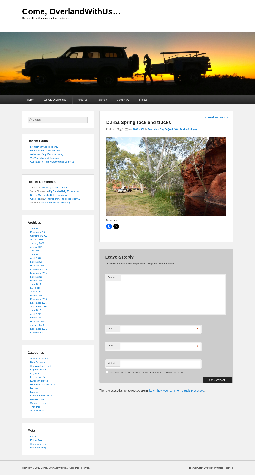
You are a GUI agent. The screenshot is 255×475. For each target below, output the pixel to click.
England (34, 373)
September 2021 (38, 235)
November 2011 (38, 332)
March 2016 (36, 295)
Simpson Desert (38, 403)
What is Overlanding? (55, 99)
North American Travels (42, 395)
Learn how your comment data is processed (176, 390)
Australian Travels (39, 358)
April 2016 (35, 291)
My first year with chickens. (44, 147)
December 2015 (38, 299)
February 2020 (37, 265)
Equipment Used (38, 377)
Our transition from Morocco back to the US (52, 161)
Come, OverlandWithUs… (71, 11)
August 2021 (36, 239)
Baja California (37, 362)
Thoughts (35, 407)
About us (82, 99)
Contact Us (123, 99)
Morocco (34, 392)
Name (111, 328)
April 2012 (35, 314)
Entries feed (36, 440)
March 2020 (36, 261)
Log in (33, 436)
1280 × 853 (138, 129)
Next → (224, 117)
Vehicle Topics (37, 410)
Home (30, 99)
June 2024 (35, 228)
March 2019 (36, 277)
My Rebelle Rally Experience (45, 150)
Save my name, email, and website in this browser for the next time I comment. (146, 372)
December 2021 (38, 232)
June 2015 (35, 310)
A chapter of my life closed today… (48, 154)
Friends (143, 99)
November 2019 (38, 273)
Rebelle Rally (37, 399)
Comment (113, 277)
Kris (32, 195)
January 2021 (37, 243)
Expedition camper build (42, 384)
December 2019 (38, 269)
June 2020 (35, 254)
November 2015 (38, 303)
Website (112, 363)
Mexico (34, 388)
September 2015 (38, 306)
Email (111, 345)
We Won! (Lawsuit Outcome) (45, 158)
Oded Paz (35, 199)
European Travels (39, 381)
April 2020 (35, 258)
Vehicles (102, 99)
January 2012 (37, 325)
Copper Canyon (38, 369)
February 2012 (37, 321)
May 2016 (35, 288)
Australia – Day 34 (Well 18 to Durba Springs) (172, 129)
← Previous (211, 117)
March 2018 (36, 280)
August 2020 (36, 247)
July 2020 (35, 250)
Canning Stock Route (41, 366)
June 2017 (35, 284)
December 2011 (38, 329)
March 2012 (36, 317)
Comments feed (38, 444)
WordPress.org (38, 447)
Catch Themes (225, 468)
